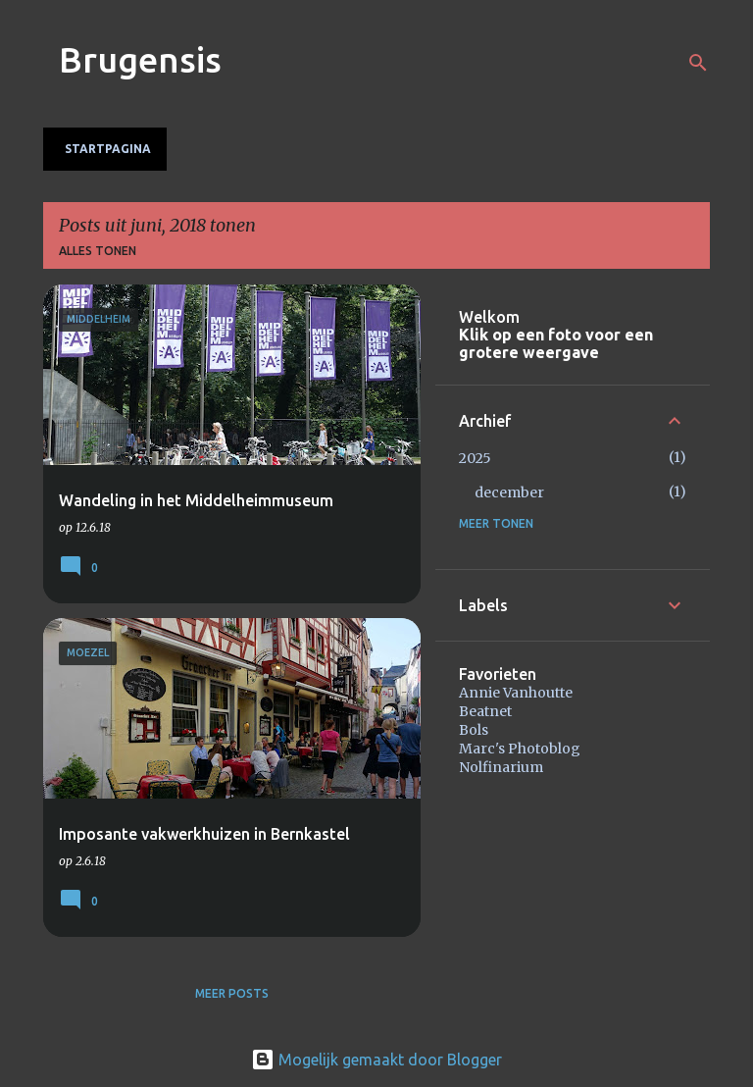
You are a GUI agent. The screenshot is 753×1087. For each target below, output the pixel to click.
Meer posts (232, 993)
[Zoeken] (698, 62)
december (509, 492)
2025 (475, 458)
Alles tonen (97, 250)
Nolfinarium (501, 767)
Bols (473, 730)
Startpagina (108, 148)
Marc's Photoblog (519, 748)
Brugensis (140, 59)
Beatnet (485, 711)
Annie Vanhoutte (516, 692)
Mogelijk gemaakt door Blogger (376, 1059)
